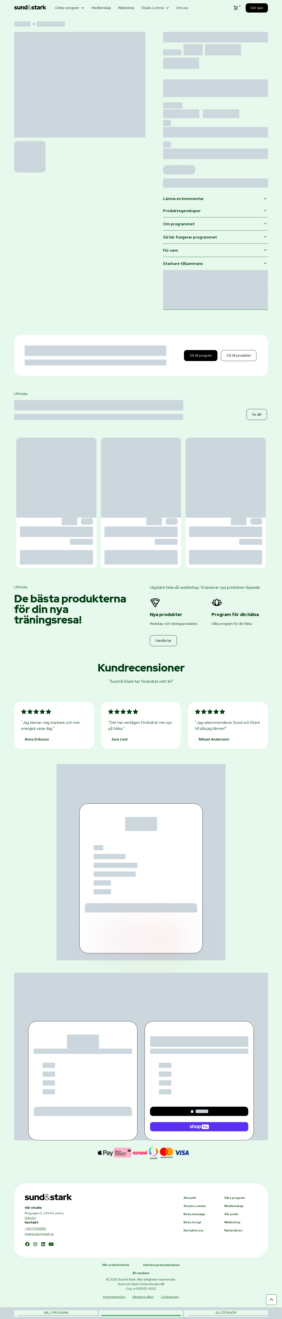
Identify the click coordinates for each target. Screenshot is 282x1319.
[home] (30, 8)
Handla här (163, 640)
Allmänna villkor (143, 1297)
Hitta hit (30, 1218)
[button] (70, 8)
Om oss (182, 8)
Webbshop (126, 8)
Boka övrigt (192, 1222)
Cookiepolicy (170, 1297)
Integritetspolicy (114, 1297)
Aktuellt (190, 1198)
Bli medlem (141, 1273)
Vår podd (231, 1214)
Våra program (234, 1198)
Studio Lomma (195, 1206)
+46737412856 (35, 1229)
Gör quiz (256, 8)
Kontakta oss (193, 1230)
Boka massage (194, 1214)
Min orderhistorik (115, 1265)
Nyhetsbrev (233, 1230)
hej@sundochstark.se (39, 1234)
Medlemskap (101, 8)
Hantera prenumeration (161, 1265)
